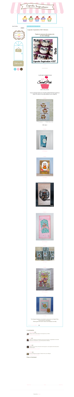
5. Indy (44, 315)
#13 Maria (44, 151)
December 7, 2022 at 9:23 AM (34, 354)
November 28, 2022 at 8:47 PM (34, 335)
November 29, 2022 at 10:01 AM (34, 341)
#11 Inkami (44, 241)
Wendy (30, 352)
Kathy (44, 156)
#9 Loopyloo (45, 291)
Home (45, 384)
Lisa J (30, 338)
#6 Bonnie (44, 208)
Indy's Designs (31, 332)
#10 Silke (45, 177)
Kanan (44, 129)
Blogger (39, 394)
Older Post (61, 384)
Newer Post (29, 384)
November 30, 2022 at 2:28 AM (34, 348)
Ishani (44, 98)
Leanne (44, 181)
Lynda (30, 345)
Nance (44, 212)
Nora (45, 245)
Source (44, 64)
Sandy (44, 267)
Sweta (44, 296)
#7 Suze (45, 262)
